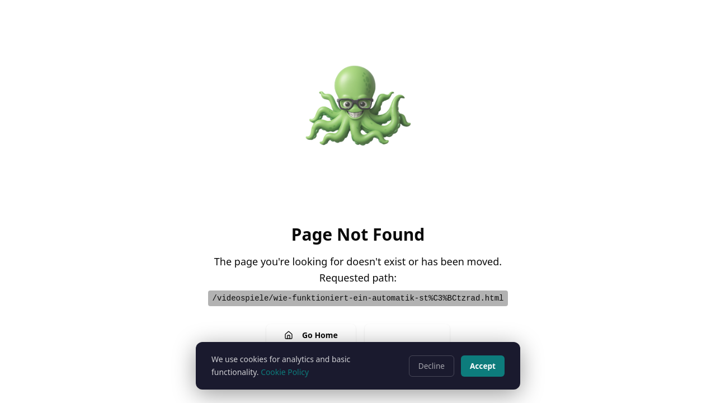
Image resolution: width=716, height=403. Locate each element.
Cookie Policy (285, 372)
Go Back (407, 335)
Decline (431, 365)
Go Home (311, 335)
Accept (483, 365)
